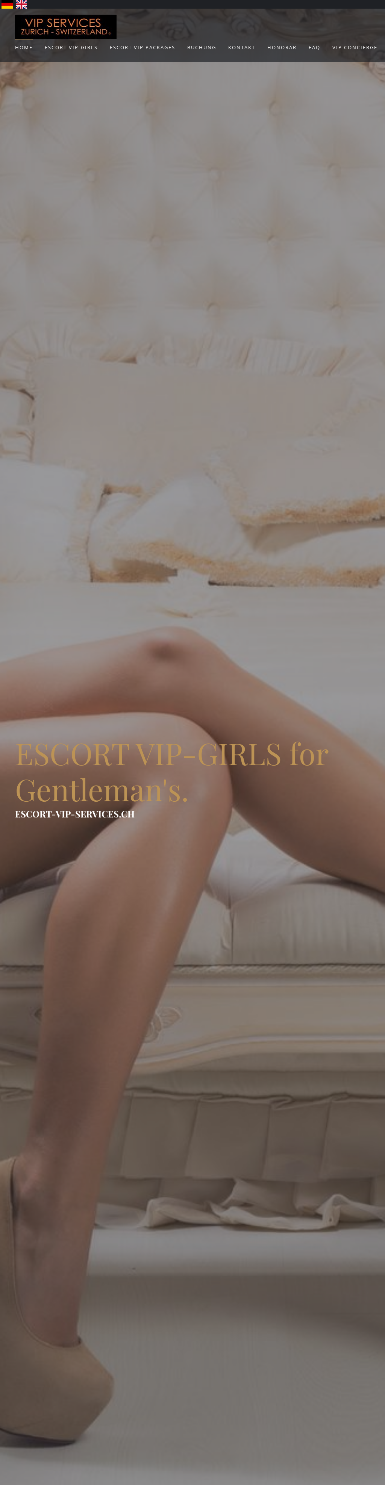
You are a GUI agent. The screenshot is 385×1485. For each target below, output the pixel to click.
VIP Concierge (354, 47)
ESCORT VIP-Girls (71, 47)
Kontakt (241, 47)
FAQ (314, 47)
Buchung (201, 47)
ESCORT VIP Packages (142, 47)
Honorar (282, 47)
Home (24, 47)
